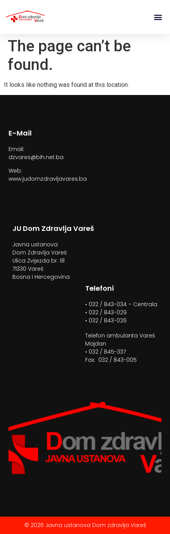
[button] (157, 17)
